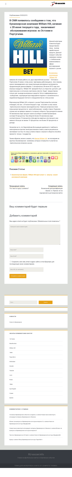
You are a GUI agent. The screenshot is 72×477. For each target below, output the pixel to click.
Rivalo (12, 386)
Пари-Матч (13, 364)
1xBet (11, 359)
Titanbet (12, 377)
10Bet (11, 391)
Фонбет (12, 373)
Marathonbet (13, 350)
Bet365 (12, 404)
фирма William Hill (41, 145)
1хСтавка (13, 345)
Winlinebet (13, 368)
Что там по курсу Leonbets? (19, 195)
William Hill (13, 354)
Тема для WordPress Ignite (26, 475)
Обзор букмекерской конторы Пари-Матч (31, 448)
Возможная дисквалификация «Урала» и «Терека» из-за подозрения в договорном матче (50, 197)
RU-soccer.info (36, 463)
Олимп (12, 400)
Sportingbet (13, 395)
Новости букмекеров (16, 329)
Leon (11, 382)
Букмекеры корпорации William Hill (23, 84)
